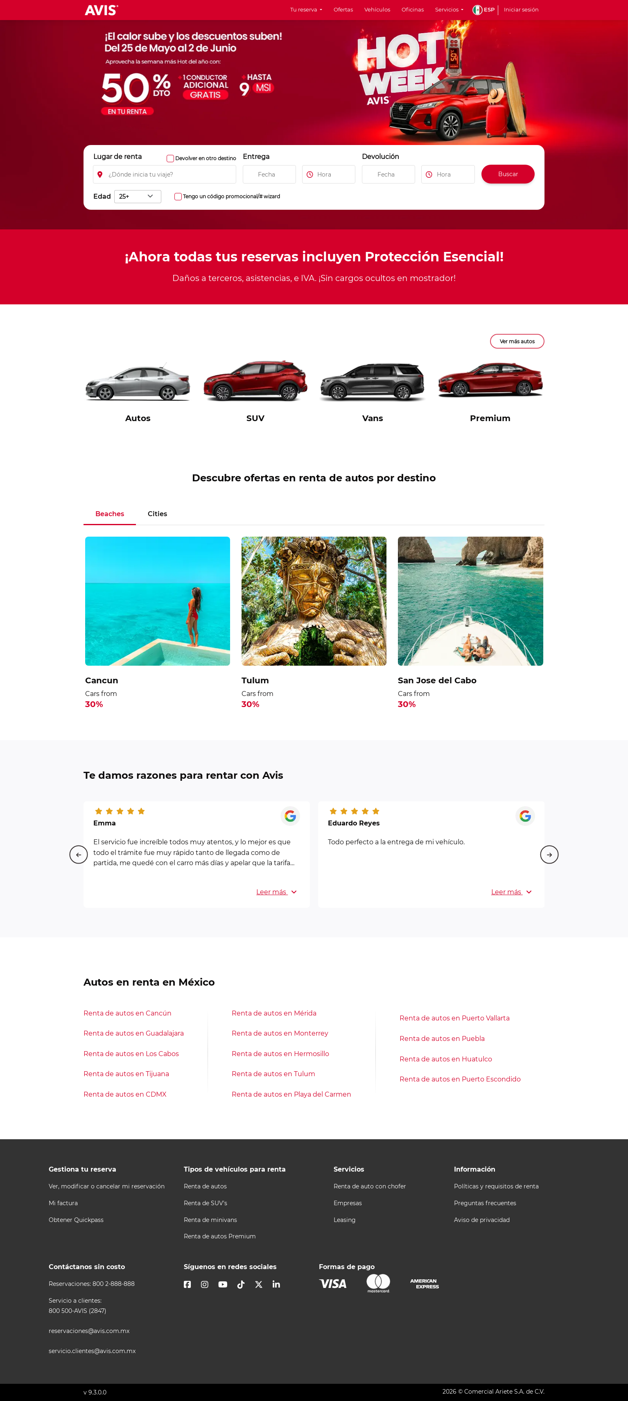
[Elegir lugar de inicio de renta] (164, 174)
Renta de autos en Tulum (273, 1074)
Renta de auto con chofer (370, 1186)
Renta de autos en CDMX (125, 1094)
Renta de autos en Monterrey (280, 1033)
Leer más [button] (276, 892)
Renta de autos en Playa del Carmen (291, 1094)
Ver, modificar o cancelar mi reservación (107, 1186)
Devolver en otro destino (205, 158)
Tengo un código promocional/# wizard (231, 196)
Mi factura (63, 1203)
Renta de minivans (210, 1220)
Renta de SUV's (205, 1203)
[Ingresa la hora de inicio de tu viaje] (329, 174)
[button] (483, 10)
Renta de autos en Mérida (274, 1013)
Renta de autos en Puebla (442, 1039)
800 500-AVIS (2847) (77, 1311)
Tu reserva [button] (304, 10)
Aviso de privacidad (482, 1220)
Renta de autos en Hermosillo (280, 1054)
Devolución (380, 157)
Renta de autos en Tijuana (126, 1074)
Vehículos (377, 10)
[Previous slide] (78, 854)
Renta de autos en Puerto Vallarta (455, 1018)
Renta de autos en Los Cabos (131, 1054)
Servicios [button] (447, 10)
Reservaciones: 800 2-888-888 (92, 1284)
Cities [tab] (157, 514)
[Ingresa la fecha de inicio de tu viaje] (269, 174)
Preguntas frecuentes (485, 1203)
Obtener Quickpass (76, 1220)
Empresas (348, 1203)
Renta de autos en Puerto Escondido (460, 1079)
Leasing (345, 1220)
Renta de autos (205, 1186)
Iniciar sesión (521, 10)
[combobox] (137, 197)
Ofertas (343, 10)
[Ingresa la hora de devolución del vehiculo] (448, 174)
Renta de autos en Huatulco (446, 1059)
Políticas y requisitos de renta (496, 1186)
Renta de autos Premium (220, 1236)
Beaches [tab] (109, 514)
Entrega (256, 157)
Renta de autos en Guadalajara (134, 1033)
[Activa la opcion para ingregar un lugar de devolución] (170, 158)
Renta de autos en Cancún (128, 1013)
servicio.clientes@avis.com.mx (92, 1351)
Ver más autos (517, 341)
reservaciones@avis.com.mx (89, 1331)
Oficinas (413, 10)
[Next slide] (549, 854)
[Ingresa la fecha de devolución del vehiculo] (388, 174)
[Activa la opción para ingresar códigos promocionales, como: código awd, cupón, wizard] (178, 196)
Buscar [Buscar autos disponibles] (508, 174)
